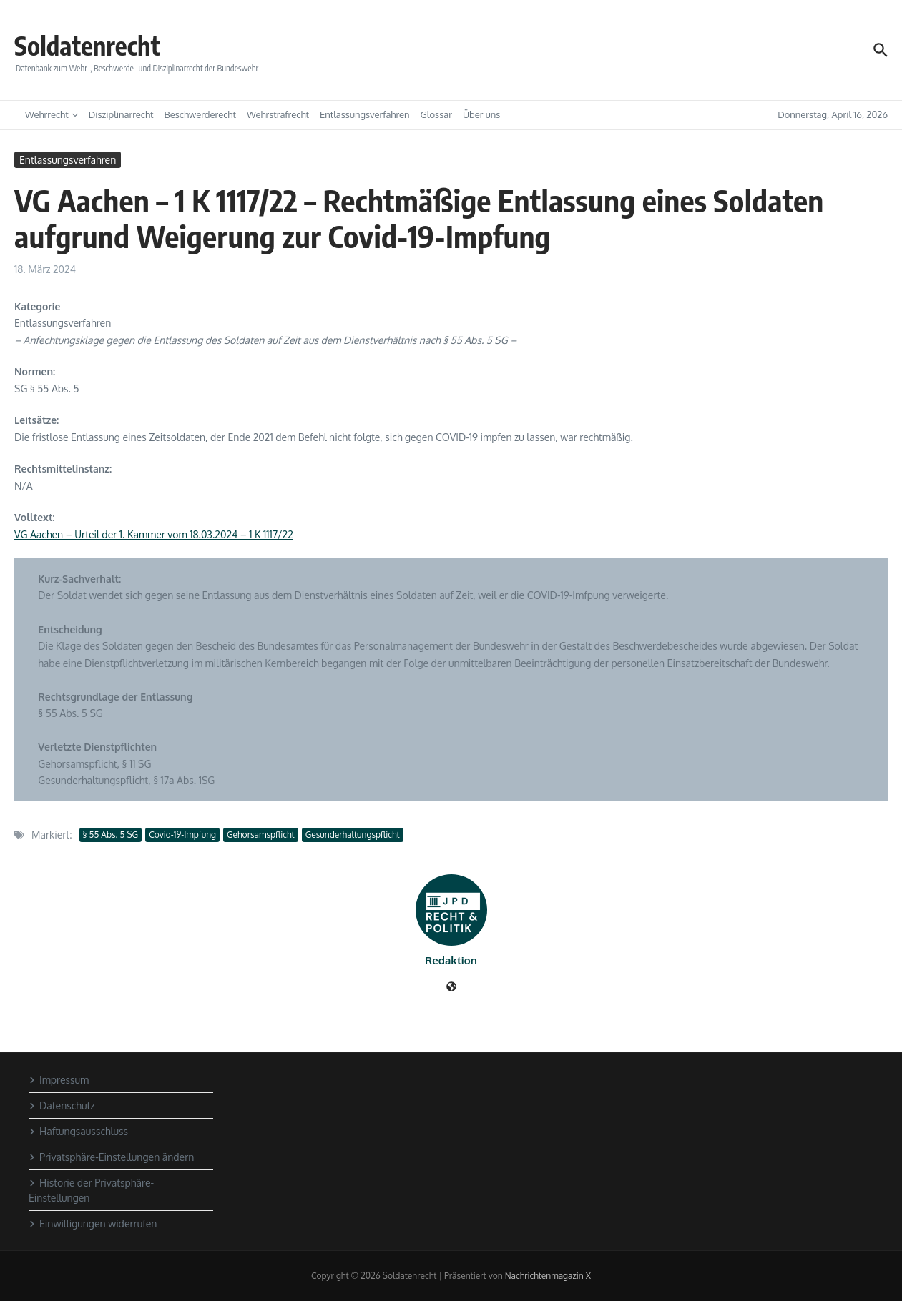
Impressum (59, 1080)
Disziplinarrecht (121, 114)
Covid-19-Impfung (182, 834)
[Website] (451, 987)
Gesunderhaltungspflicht (352, 834)
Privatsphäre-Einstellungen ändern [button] (111, 1157)
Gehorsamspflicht (261, 834)
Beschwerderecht (200, 114)
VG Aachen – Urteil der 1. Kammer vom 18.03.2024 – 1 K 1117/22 (153, 534)
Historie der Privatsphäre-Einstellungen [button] (91, 1190)
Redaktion (451, 960)
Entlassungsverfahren (365, 114)
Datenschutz (62, 1105)
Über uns (481, 114)
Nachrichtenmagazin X (548, 1275)
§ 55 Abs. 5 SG (111, 834)
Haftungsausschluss (78, 1131)
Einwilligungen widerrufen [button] (93, 1223)
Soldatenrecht (96, 44)
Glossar (436, 114)
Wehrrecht (51, 114)
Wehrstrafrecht (278, 114)
